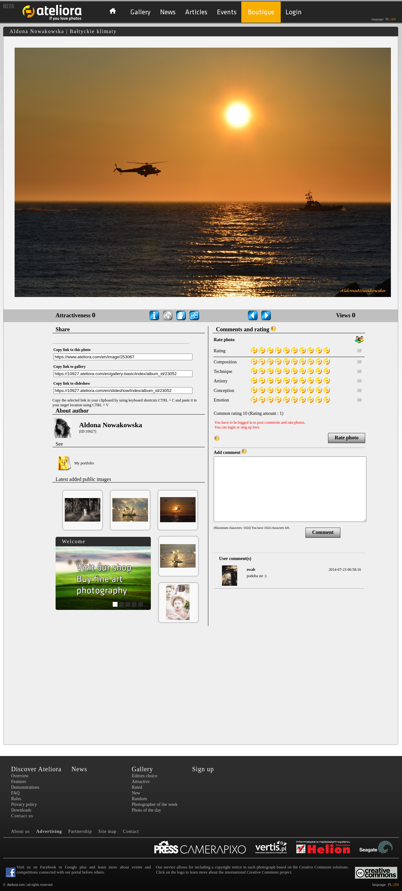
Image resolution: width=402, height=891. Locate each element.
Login (293, 12)
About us (20, 831)
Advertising (49, 831)
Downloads (21, 810)
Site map (107, 831)
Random (139, 798)
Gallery (140, 12)
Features (18, 781)
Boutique (261, 12)
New (136, 793)
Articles (196, 12)
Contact (131, 831)
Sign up (203, 769)
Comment (323, 532)
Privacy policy (24, 804)
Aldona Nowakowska (110, 425)
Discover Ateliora (36, 769)
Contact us (22, 815)
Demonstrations (25, 787)
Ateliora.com (16, 885)
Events (227, 12)
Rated (137, 787)
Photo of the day (146, 810)
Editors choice (144, 775)
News (168, 12)
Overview (20, 775)
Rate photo (346, 437)
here (256, 427)
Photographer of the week (155, 804)
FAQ (15, 793)
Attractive (141, 781)
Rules (16, 798)
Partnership (80, 831)
